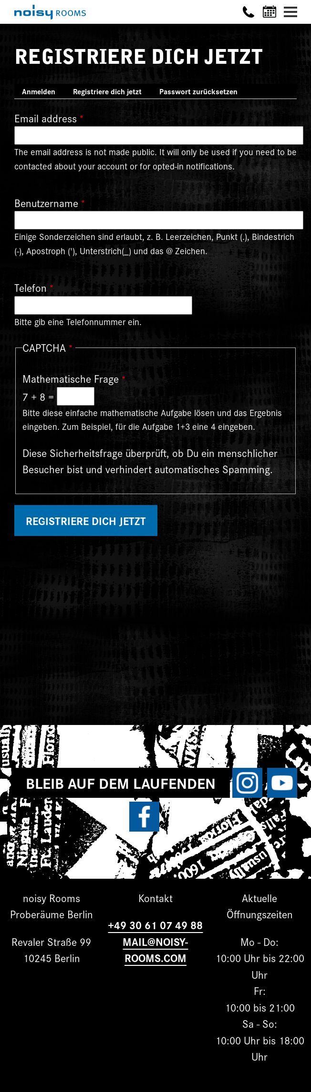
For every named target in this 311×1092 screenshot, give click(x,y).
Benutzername (46, 202)
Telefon (30, 287)
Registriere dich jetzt (111, 92)
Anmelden (38, 91)
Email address (45, 118)
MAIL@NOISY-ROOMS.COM (155, 949)
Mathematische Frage (70, 378)
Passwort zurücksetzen (198, 91)
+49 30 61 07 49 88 (155, 925)
